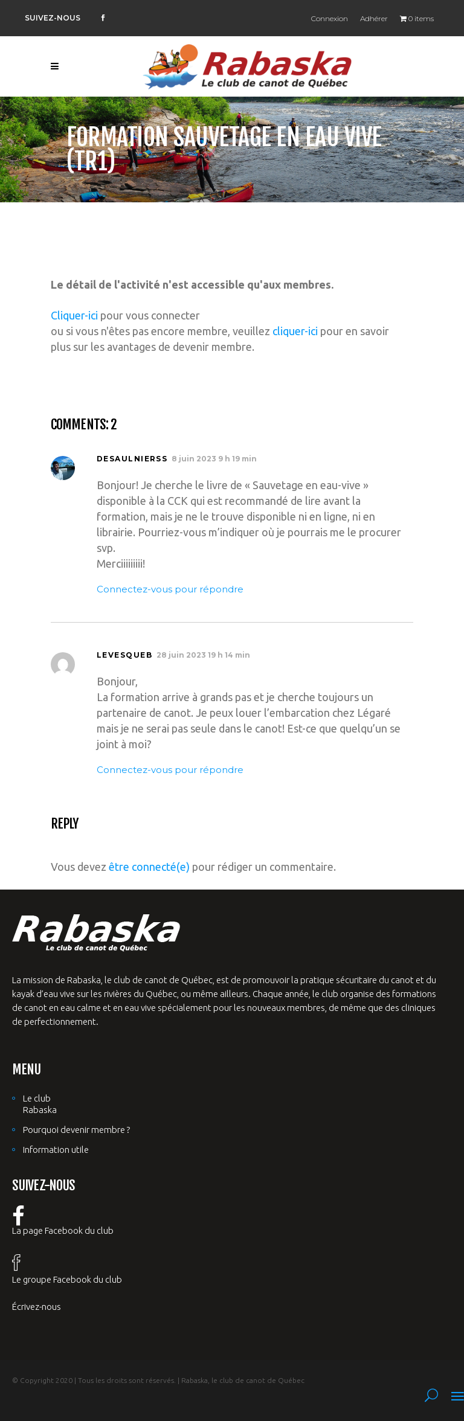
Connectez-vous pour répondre (170, 589)
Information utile (56, 1149)
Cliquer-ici (74, 315)
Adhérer (374, 18)
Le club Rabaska (40, 1104)
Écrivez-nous (36, 1306)
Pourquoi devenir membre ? (76, 1129)
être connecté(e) (149, 867)
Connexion (329, 18)
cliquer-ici (295, 331)
